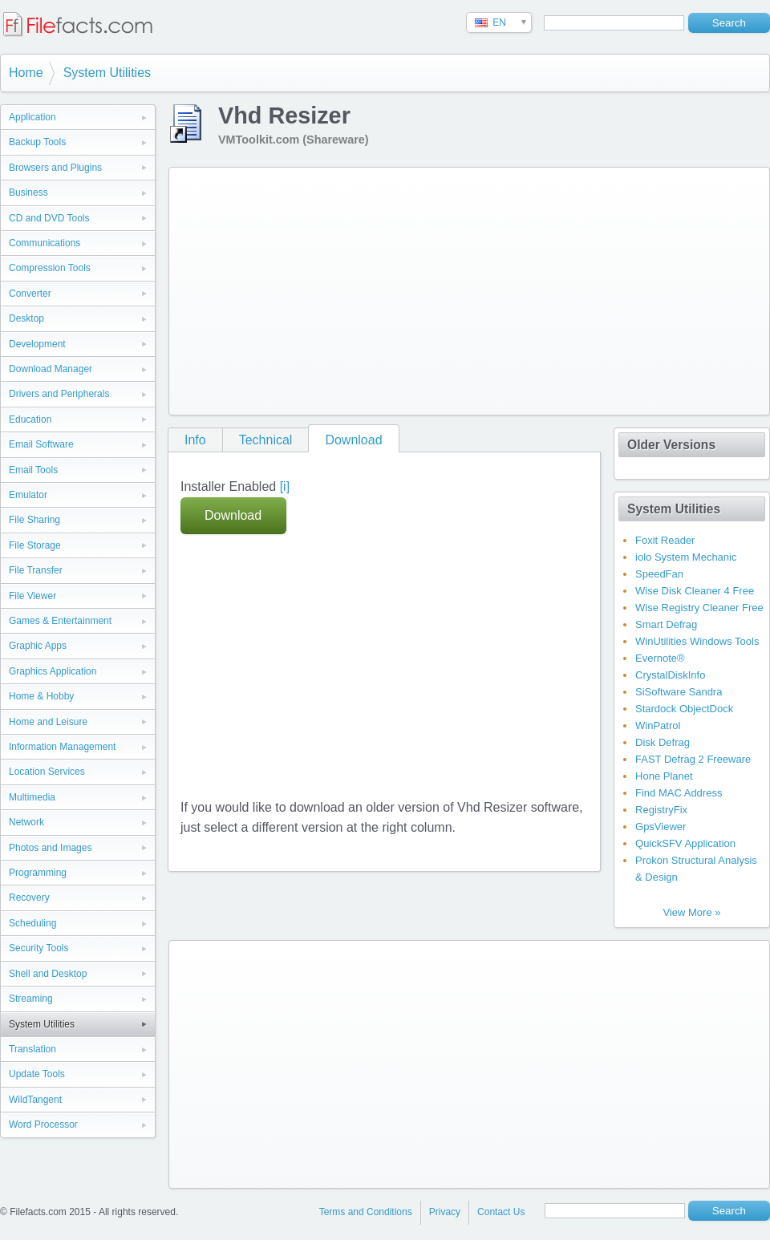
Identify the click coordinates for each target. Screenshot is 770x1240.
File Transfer (36, 570)
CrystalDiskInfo (670, 675)
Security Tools (38, 948)
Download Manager (50, 369)
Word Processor (43, 1124)
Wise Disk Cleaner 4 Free (694, 591)
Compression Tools (50, 268)
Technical (266, 440)
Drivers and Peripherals (59, 393)
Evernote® (660, 658)
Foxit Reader (665, 540)
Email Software (41, 444)
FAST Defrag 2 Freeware (693, 759)
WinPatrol (657, 725)
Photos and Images (50, 847)
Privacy (444, 1212)
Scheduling (32, 923)
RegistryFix (661, 810)
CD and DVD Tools (49, 218)
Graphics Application (52, 671)
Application (32, 117)
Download (353, 440)
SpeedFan (659, 574)
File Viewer (32, 596)
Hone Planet (664, 776)
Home (26, 72)
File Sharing (34, 519)
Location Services (47, 771)
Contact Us (501, 1212)
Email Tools (33, 470)
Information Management (62, 746)
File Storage (35, 545)
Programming (38, 872)
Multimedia (32, 797)
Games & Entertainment (60, 620)
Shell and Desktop (48, 973)
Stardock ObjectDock (684, 709)
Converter (30, 293)
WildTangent (35, 1099)
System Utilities (107, 72)
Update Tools (37, 1074)
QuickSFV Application (685, 843)
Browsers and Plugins (55, 167)
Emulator (28, 494)
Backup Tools (37, 142)
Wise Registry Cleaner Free (699, 608)
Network (26, 822)
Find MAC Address (678, 793)
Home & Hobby (41, 696)
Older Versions (671, 445)
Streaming (31, 998)
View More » (691, 912)
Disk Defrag (662, 742)
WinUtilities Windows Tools (697, 641)
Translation (32, 1049)
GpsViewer (660, 827)
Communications (44, 243)
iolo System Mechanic (685, 557)
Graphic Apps (38, 645)
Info (195, 440)
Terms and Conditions (365, 1212)
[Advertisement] (428, 288)
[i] (285, 486)
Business (28, 192)
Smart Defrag (666, 624)
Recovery (29, 897)
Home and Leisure (48, 721)
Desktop (26, 318)
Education (30, 419)
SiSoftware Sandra (678, 692)
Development (37, 344)
